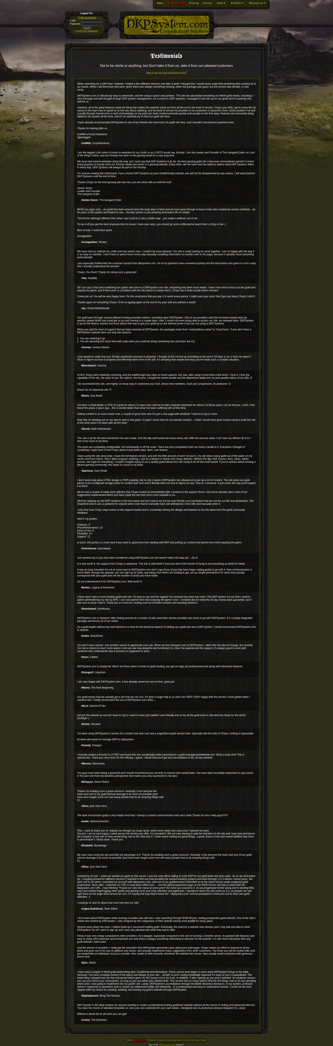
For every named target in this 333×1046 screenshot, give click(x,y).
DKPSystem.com (167, 1045)
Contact (187, 1040)
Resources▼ (257, 3)
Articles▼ (237, 3)
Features (152, 1040)
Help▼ (221, 3)
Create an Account (87, 17)
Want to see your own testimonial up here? (166, 73)
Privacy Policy (199, 1040)
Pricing (194, 3)
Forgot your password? (87, 30)
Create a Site (176, 3)
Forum (207, 3)
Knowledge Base (174, 1040)
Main (160, 3)
